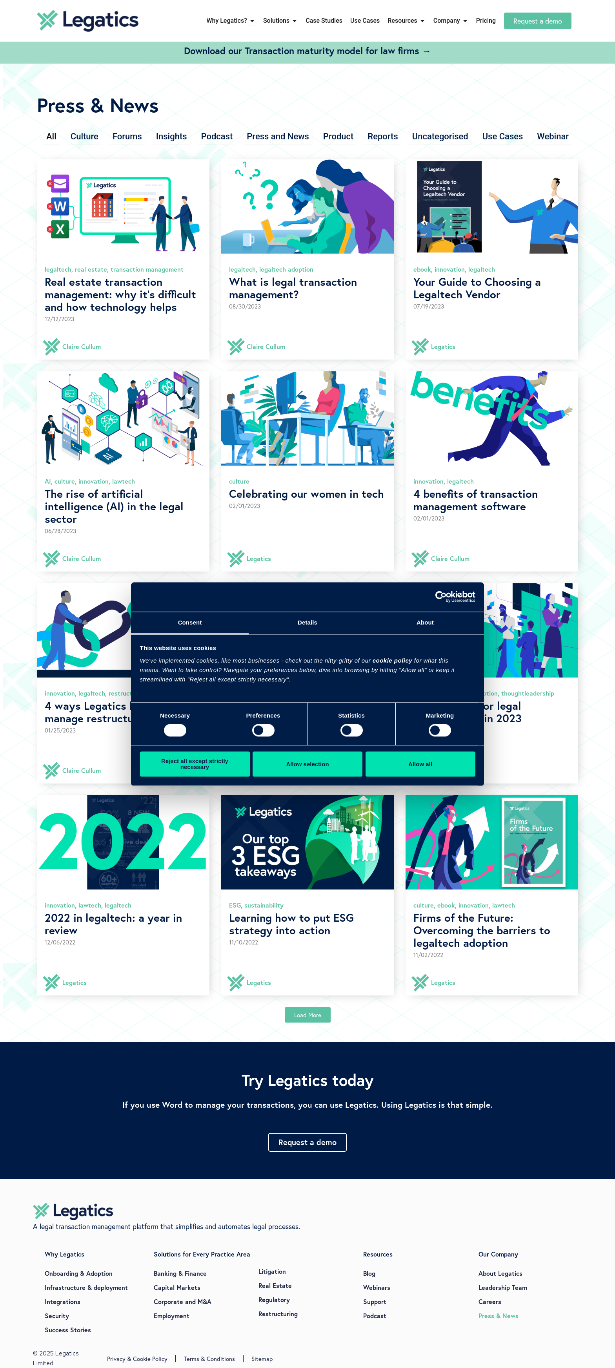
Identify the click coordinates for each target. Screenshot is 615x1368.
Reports (383, 136)
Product (338, 136)
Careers (490, 1301)
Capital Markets (177, 1287)
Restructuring (278, 1314)
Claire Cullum (81, 346)
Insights (171, 136)
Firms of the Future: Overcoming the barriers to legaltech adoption (481, 930)
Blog (369, 1273)
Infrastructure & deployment (86, 1287)
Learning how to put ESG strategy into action (291, 923)
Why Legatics (64, 1254)
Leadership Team (503, 1287)
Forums (127, 136)
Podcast (217, 136)
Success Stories (68, 1330)
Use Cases (502, 136)
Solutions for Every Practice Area (202, 1254)
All (51, 136)
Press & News (499, 1315)
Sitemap (262, 1359)
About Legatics (500, 1273)
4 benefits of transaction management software (475, 499)
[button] (308, 1015)
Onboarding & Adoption (79, 1273)
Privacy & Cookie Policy (137, 1359)
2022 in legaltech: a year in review (113, 923)
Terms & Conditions (209, 1359)
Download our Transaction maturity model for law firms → (307, 50)
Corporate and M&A (182, 1301)
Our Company (498, 1254)
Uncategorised (440, 136)
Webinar (553, 136)
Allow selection (307, 764)
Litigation (272, 1271)
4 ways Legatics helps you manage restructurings (111, 711)
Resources (378, 1254)
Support (374, 1301)
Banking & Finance (180, 1273)
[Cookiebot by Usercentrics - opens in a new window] (441, 597)
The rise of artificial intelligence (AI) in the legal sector (114, 506)
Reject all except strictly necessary (194, 764)
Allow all (420, 764)
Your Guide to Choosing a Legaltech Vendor (477, 287)
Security (57, 1315)
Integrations (62, 1301)
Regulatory (274, 1299)
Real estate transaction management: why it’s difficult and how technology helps (120, 294)
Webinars (376, 1287)
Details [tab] (307, 622)
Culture (84, 136)
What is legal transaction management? (293, 287)
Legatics (443, 346)
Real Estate (275, 1285)
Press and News (278, 136)
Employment (171, 1315)
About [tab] (425, 622)
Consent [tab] (190, 622)
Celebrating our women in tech (306, 493)
